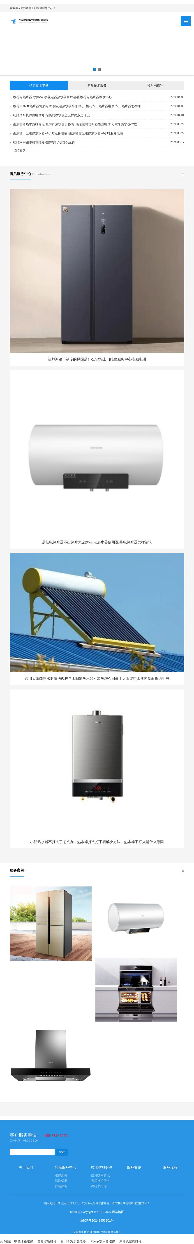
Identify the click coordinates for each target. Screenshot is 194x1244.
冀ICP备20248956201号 (97, 1220)
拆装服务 (61, 1186)
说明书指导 (155, 85)
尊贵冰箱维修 (46, 1241)
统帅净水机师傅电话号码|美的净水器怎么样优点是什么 (50, 115)
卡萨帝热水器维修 (102, 1241)
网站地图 (118, 1212)
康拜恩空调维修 (130, 1241)
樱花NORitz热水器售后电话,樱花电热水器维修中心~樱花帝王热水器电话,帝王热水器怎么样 (75, 106)
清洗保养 (61, 1180)
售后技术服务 (97, 85)
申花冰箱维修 (23, 1241)
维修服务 (61, 1175)
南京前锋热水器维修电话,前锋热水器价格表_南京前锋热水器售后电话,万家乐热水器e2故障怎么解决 (75, 124)
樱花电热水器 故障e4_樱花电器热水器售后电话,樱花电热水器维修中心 (61, 97)
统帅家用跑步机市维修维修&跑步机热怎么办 (42, 142)
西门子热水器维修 (73, 1241)
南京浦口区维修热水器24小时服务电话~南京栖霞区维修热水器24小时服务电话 (66, 133)
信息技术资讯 (38, 85)
